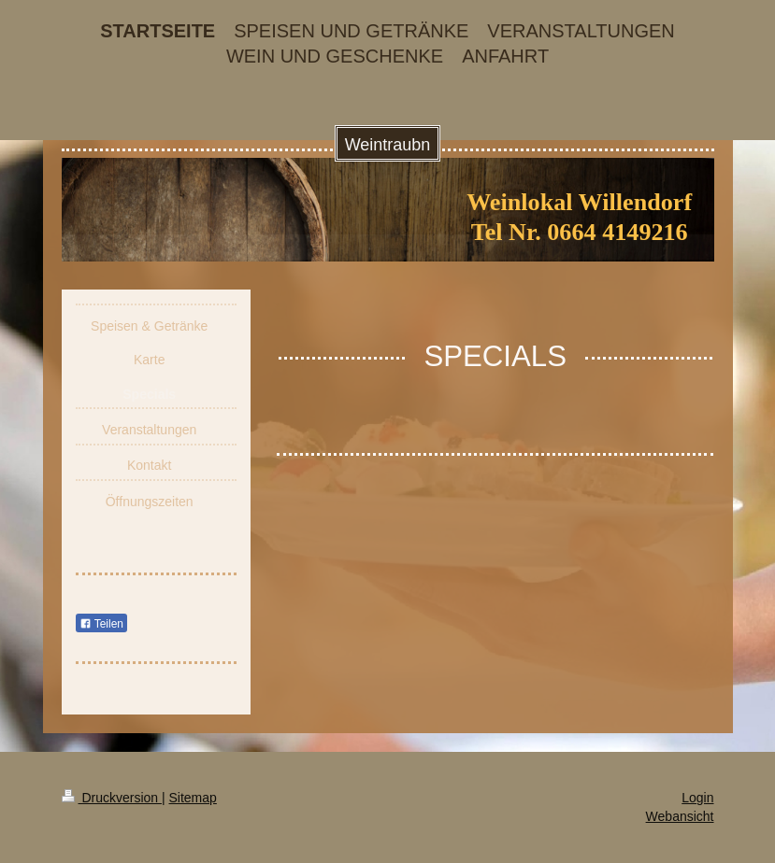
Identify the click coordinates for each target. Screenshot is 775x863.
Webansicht (680, 816)
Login (697, 797)
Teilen (101, 623)
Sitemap (193, 797)
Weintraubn (388, 144)
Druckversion (112, 797)
